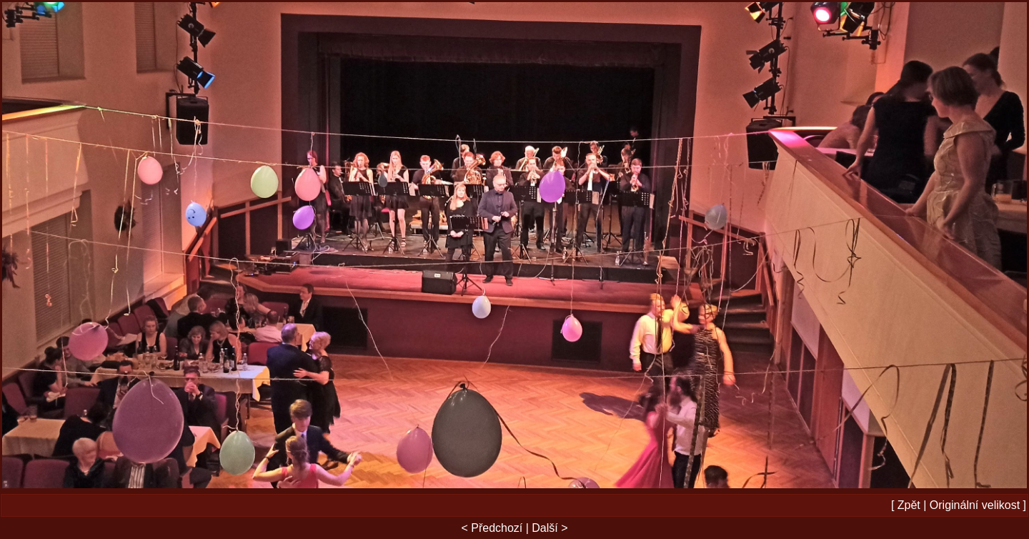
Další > (549, 528)
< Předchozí (491, 528)
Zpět (909, 505)
